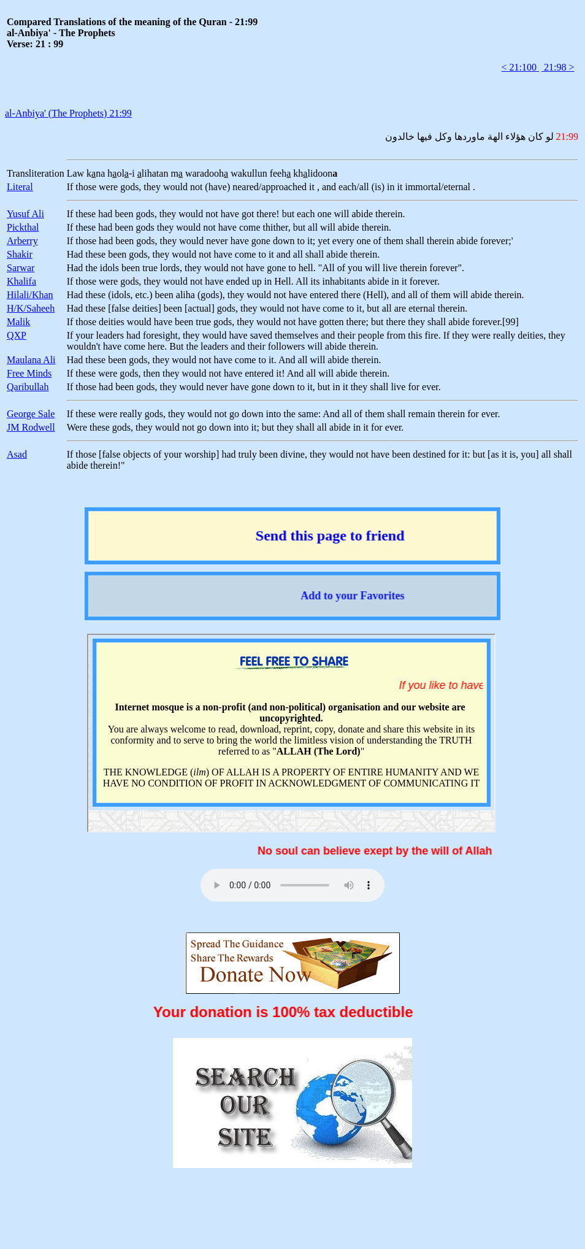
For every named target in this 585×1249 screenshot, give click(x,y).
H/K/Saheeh (31, 308)
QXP (16, 335)
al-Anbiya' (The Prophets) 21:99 (68, 113)
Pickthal (23, 227)
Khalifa (21, 281)
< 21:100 (520, 67)
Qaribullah (27, 387)
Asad (17, 454)
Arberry (22, 241)
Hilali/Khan (30, 295)
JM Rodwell (31, 427)
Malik (18, 322)
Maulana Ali (31, 360)
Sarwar (20, 268)
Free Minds (29, 373)
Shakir (19, 254)
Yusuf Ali (25, 214)
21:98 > (557, 67)
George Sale (31, 414)
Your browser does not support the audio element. (292, 885)
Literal (20, 187)
